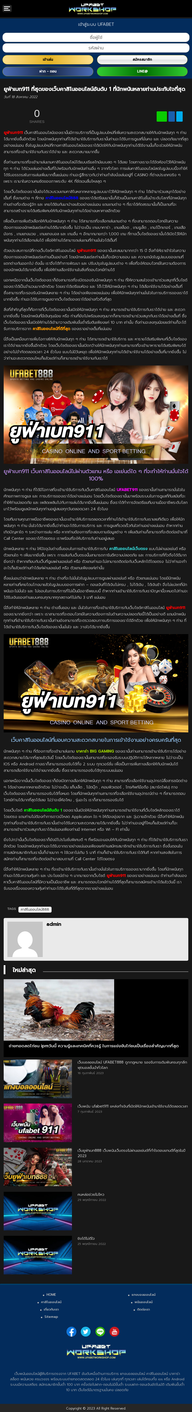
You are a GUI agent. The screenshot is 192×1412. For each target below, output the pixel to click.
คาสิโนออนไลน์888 (35, 909)
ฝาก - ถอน (47, 71)
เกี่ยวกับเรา (51, 1309)
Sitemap (51, 1316)
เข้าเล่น (48, 59)
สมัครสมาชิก (142, 59)
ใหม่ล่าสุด (24, 970)
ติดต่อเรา (143, 1309)
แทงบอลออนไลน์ (143, 1294)
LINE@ (142, 71)
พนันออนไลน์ (143, 1302)
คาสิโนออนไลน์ (51, 1302)
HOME (51, 1294)
